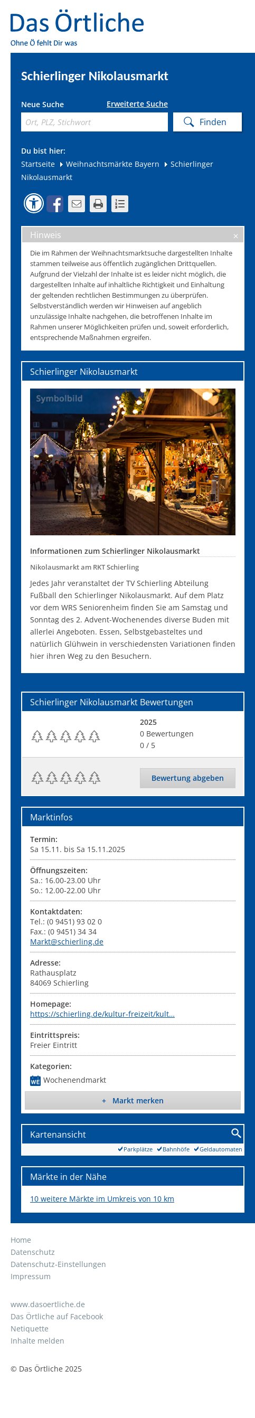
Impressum (31, 1276)
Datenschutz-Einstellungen (58, 1264)
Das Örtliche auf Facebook (57, 1316)
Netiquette (30, 1329)
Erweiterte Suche (137, 104)
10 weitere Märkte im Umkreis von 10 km (102, 1199)
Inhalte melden (37, 1341)
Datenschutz (33, 1252)
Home (21, 1240)
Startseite (38, 164)
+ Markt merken (133, 1100)
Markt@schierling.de (66, 942)
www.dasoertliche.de (48, 1304)
